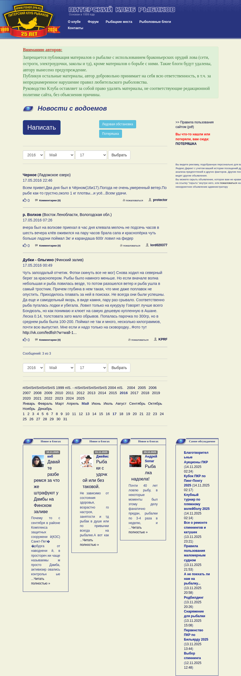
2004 (131, 388)
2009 (48, 393)
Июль (108, 403)
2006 (153, 388)
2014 (102, 393)
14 (94, 414)
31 (65, 419)
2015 (113, 393)
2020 (27, 398)
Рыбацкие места (119, 22)
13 (88, 414)
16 (108, 414)
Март (59, 403)
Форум (93, 22)
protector (157, 200)
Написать (41, 127)
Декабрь (45, 409)
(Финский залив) (53, 260)
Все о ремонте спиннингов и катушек (195, 527)
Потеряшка (110, 134)
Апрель (73, 403)
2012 (81, 393)
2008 (37, 393)
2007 (27, 393)
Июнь (96, 403)
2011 (70, 393)
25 (25, 419)
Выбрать (119, 155)
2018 (145, 393)
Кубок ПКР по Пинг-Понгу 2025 (195, 480)
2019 (156, 393)
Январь (29, 403)
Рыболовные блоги (155, 22)
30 (59, 419)
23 (155, 414)
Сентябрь (137, 403)
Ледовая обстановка (117, 124)
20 (135, 414)
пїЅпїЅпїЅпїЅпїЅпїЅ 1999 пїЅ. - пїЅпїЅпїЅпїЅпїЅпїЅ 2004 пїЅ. (73, 388)
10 (67, 414)
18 (121, 414)
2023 (59, 398)
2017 (134, 393)
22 (148, 414)
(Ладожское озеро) (47, 175)
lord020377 (156, 245)
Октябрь (155, 403)
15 (101, 414)
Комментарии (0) (48, 200)
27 (38, 419)
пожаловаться (133, 200)
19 (128, 414)
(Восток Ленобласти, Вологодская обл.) (67, 214)
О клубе (74, 22)
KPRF (160, 339)
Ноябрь (29, 409)
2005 (142, 388)
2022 (48, 398)
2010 (59, 393)
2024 (70, 398)
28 (45, 419)
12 (81, 414)
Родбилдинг (194, 597)
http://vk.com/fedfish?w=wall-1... (50, 332)
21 (141, 414)
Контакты (75, 28)
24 (162, 414)
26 (31, 419)
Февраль (45, 403)
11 (74, 414)
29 (52, 419)
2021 (37, 398)
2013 (91, 393)
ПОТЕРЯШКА (186, 144)
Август (120, 403)
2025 (81, 398)
